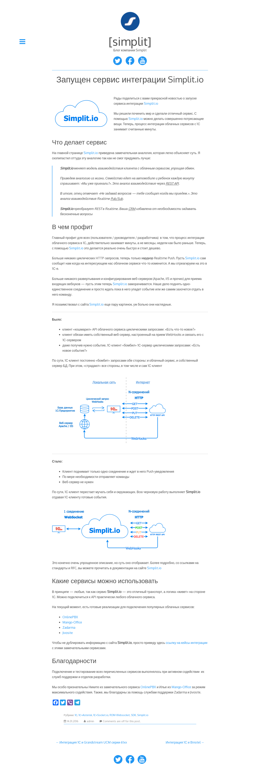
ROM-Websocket (120, 715)
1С (76, 715)
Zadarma (68, 627)
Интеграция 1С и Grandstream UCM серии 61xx (93, 742)
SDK (133, 715)
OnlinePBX (70, 617)
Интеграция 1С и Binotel (183, 742)
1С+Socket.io (100, 715)
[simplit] (130, 41)
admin (89, 721)
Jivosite (67, 633)
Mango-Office (72, 622)
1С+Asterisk (85, 715)
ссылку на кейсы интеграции (186, 643)
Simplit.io (151, 103)
